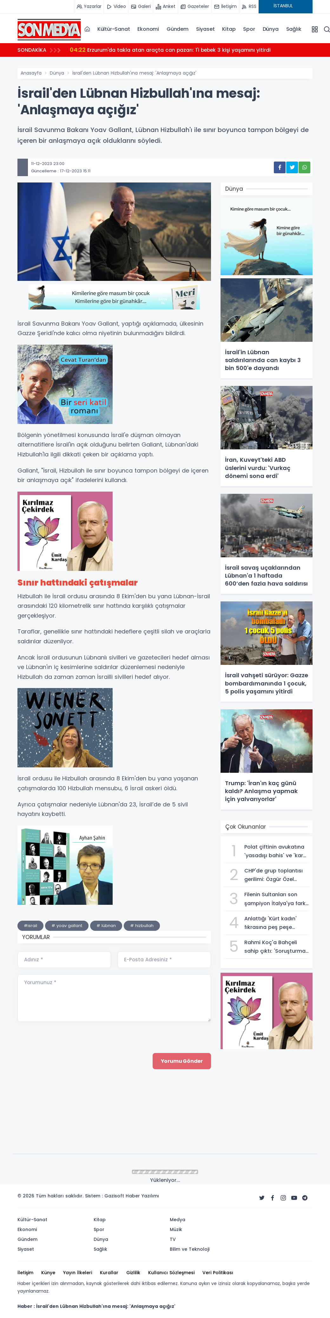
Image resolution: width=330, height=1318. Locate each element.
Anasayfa (31, 73)
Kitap (228, 29)
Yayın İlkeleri (77, 1272)
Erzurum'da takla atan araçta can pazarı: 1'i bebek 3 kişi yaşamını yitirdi (172, 50)
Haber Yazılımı (142, 1196)
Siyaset (205, 29)
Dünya (271, 29)
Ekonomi (148, 29)
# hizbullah (142, 926)
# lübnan (106, 926)
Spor (249, 29)
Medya (177, 1219)
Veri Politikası (217, 1272)
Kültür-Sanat (113, 29)
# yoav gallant (66, 926)
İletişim (25, 1272)
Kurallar (109, 1272)
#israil (30, 926)
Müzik (176, 1229)
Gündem (177, 29)
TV (173, 1239)
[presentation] (65, 1114)
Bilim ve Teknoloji (189, 1249)
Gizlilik (133, 1272)
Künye (48, 1272)
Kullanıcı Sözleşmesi (171, 1272)
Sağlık (293, 29)
